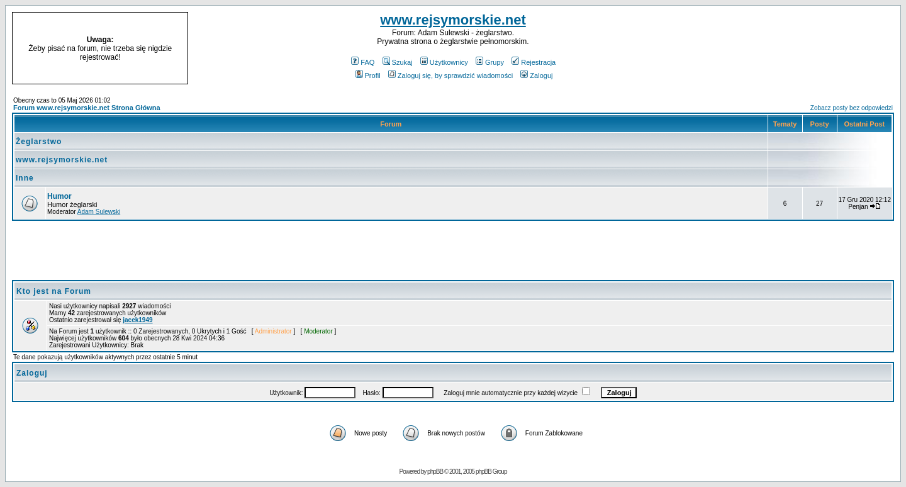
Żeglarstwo (39, 141)
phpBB (435, 471)
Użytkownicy (444, 62)
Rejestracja (534, 62)
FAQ (362, 62)
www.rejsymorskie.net (453, 20)
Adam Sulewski (98, 211)
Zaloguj (536, 75)
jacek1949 (137, 319)
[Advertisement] (791, 48)
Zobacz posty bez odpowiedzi (851, 107)
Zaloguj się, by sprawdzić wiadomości (450, 75)
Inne (25, 178)
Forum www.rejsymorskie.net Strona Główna (86, 107)
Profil (368, 75)
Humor (59, 196)
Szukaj (398, 62)
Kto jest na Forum (53, 291)
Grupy (490, 62)
